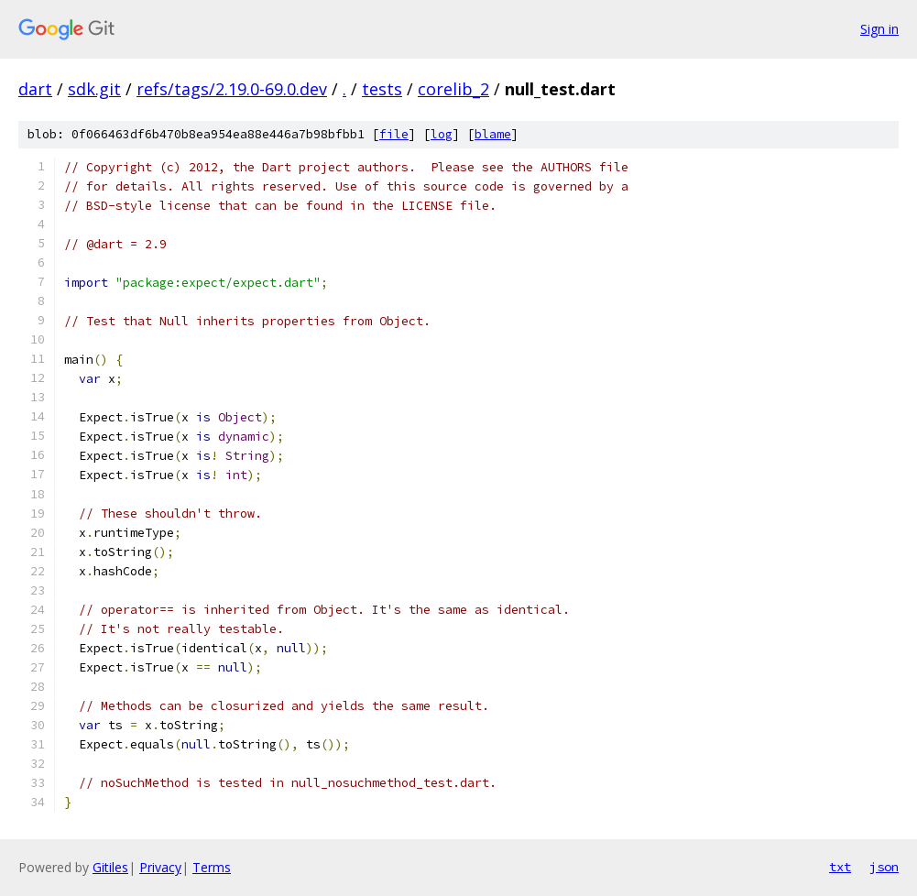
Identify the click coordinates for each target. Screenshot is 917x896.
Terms (211, 867)
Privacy (160, 867)
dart (35, 89)
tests (382, 89)
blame (493, 134)
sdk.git (94, 89)
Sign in (879, 29)
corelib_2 (453, 89)
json (884, 866)
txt (840, 866)
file (394, 134)
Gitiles (110, 867)
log (442, 134)
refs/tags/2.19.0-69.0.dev (231, 89)
